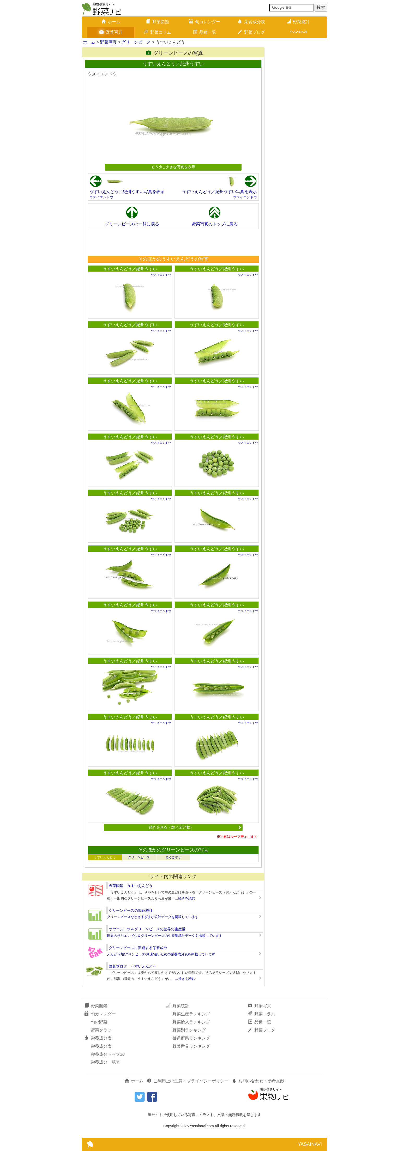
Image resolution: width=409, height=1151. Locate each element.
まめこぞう (173, 857)
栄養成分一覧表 (105, 1062)
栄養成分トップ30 (108, 1054)
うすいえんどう (105, 857)
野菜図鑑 (157, 22)
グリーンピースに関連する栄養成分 (138, 948)
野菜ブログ (251, 32)
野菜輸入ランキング (191, 1022)
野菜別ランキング (189, 1030)
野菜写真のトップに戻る (215, 224)
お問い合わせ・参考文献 (258, 1081)
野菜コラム (157, 32)
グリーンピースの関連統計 (131, 910)
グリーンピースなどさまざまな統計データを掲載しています (153, 917)
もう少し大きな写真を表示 (173, 167)
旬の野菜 (99, 1022)
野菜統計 (298, 22)
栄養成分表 (251, 22)
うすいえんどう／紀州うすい (130, 269)
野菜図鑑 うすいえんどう (131, 886)
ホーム (110, 22)
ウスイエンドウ (101, 197)
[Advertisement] (173, 242)
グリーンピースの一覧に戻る (132, 224)
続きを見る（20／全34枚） (195, 827)
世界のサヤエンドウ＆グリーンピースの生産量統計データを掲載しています (164, 936)
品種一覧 (204, 32)
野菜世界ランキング (191, 1046)
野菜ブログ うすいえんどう (132, 966)
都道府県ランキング (191, 1038)
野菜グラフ (101, 1030)
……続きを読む (183, 898)
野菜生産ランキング (191, 1014)
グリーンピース (136, 42)
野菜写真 (110, 32)
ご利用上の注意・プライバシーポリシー (187, 1081)
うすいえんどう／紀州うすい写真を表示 (127, 191)
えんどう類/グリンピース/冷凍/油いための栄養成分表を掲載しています (161, 954)
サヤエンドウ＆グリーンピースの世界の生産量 (147, 929)
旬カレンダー (204, 22)
